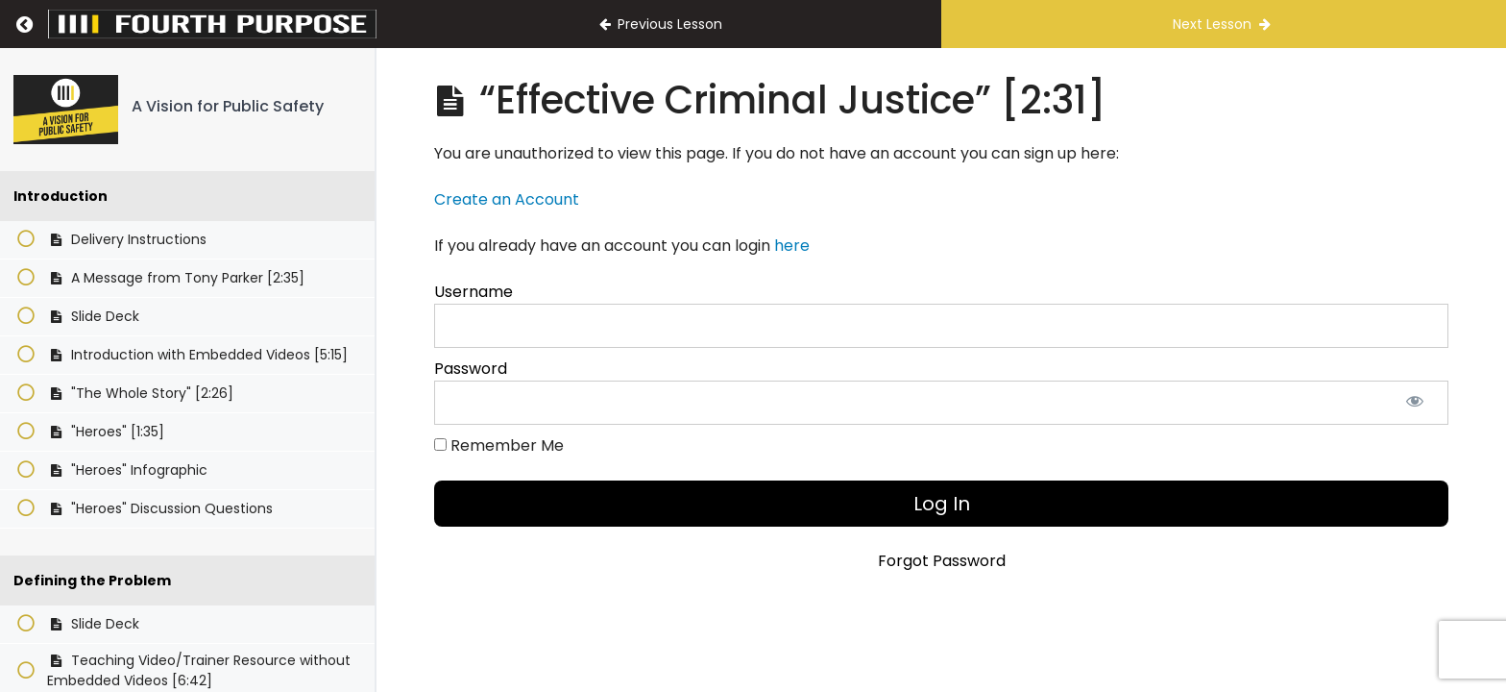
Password (470, 369)
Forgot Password (942, 561)
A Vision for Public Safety (228, 106)
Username (473, 292)
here (792, 246)
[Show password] (1414, 403)
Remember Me (499, 445)
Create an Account (506, 199)
